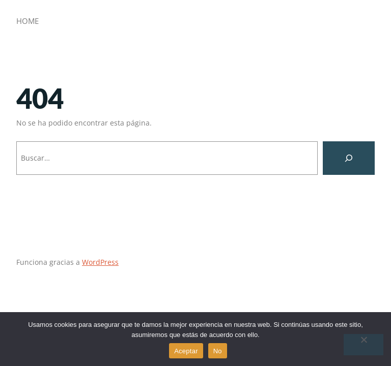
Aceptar (186, 351)
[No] (363, 344)
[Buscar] (349, 158)
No (217, 351)
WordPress (100, 262)
